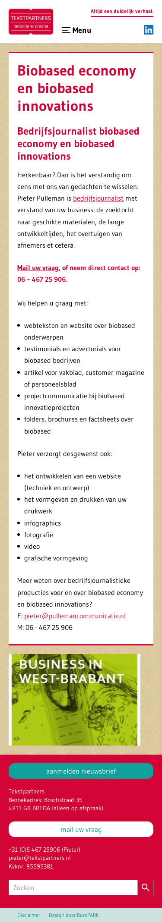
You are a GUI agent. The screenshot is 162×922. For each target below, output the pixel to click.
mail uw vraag (81, 829)
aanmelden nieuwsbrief (81, 771)
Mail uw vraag (38, 267)
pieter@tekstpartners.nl (40, 858)
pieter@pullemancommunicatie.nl (75, 615)
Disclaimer (28, 915)
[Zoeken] (73, 887)
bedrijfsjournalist (98, 198)
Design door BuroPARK (74, 915)
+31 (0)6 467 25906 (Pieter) (44, 849)
